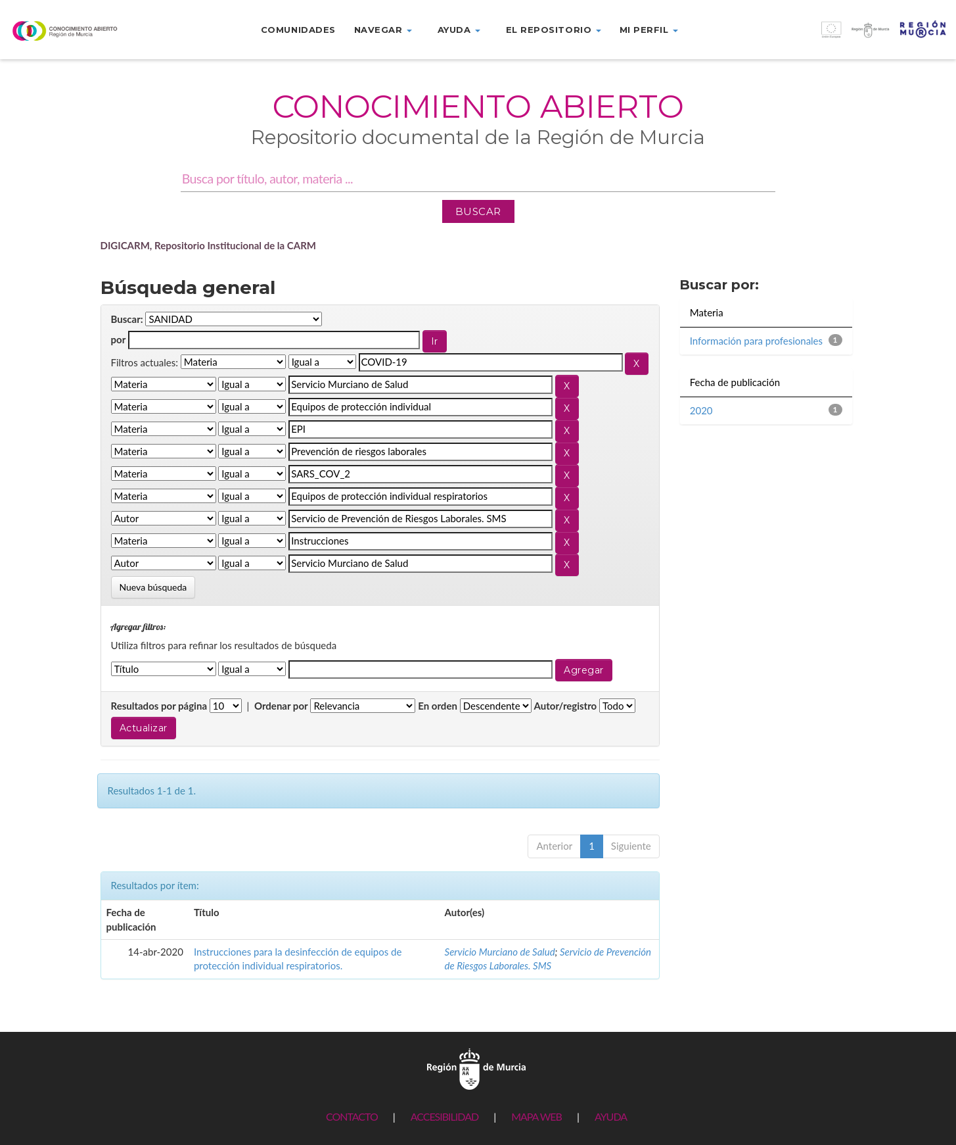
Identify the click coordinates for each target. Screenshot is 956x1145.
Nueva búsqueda (153, 587)
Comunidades (298, 29)
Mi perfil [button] (649, 29)
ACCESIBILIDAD (444, 1116)
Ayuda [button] (459, 29)
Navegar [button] (383, 29)
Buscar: (127, 319)
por (118, 339)
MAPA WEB (536, 1116)
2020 (701, 410)
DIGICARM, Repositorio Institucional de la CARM (209, 245)
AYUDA (611, 1116)
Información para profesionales (756, 341)
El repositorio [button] (553, 29)
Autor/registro (565, 706)
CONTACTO (352, 1116)
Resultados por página (159, 706)
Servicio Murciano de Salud (500, 952)
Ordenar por (281, 706)
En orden (437, 706)
